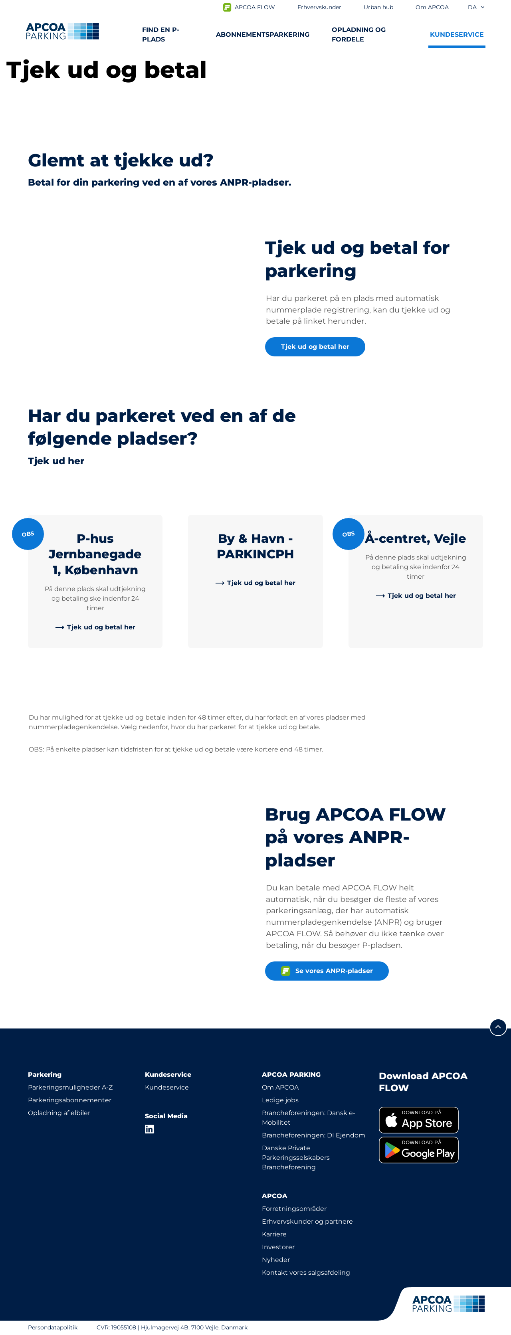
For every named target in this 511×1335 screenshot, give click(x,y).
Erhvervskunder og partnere (307, 1221)
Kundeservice (167, 1087)
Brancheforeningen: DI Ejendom (313, 1135)
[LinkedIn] (149, 1129)
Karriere (274, 1234)
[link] (95, 627)
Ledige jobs (280, 1100)
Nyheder (276, 1260)
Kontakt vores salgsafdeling (306, 1272)
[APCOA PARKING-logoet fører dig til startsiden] (62, 31)
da (476, 7)
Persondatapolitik (52, 1327)
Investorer (278, 1247)
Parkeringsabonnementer (69, 1100)
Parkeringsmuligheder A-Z (70, 1087)
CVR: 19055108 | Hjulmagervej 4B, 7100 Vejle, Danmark (172, 1327)
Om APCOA (280, 1087)
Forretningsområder (294, 1208)
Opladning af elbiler (59, 1113)
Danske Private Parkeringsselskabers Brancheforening (296, 1157)
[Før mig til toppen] (498, 1027)
